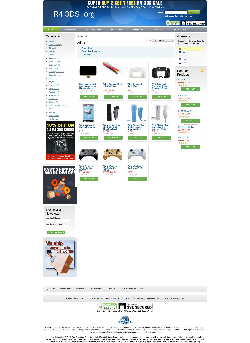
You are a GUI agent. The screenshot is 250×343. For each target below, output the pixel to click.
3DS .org (74, 14)
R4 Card (52, 51)
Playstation (53, 82)
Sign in (122, 289)
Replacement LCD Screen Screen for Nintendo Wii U (87, 86)
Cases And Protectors (92, 51)
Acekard (52, 112)
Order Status (65, 289)
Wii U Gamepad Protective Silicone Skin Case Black (160, 86)
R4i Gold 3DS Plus (186, 127)
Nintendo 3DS (54, 65)
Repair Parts (87, 48)
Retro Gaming (54, 75)
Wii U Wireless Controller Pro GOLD (110, 168)
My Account (50, 289)
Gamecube (53, 99)
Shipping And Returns (153, 298)
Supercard (53, 58)
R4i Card (52, 48)
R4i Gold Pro (183, 137)
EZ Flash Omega (55, 45)
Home (80, 36)
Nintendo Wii (54, 102)
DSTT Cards (54, 116)
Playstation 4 (54, 92)
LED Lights (53, 78)
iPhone (51, 55)
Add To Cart (89, 97)
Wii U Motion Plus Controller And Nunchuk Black (111, 127)
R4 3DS (52, 41)
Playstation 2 (54, 85)
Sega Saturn (54, 95)
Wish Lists (80, 289)
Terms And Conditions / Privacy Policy (127, 298)
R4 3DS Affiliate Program (174, 298)
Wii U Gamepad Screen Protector (87, 126)
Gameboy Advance (56, 72)
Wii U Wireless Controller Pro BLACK (86, 168)
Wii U (51, 109)
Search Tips (187, 16)
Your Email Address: (54, 224)
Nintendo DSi (54, 68)
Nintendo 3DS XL (56, 61)
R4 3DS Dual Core (186, 111)
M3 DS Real (54, 119)
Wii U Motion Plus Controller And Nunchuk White (160, 127)
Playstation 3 (54, 88)
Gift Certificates (95, 289)
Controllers (87, 54)
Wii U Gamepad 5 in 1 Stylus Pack (112, 85)
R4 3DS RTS (183, 95)
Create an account (135, 289)
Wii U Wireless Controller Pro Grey (137, 167)
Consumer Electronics (58, 105)
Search (161, 12)
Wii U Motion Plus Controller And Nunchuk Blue (136, 127)
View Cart (111, 289)
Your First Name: (53, 218)
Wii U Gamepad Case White (135, 85)
